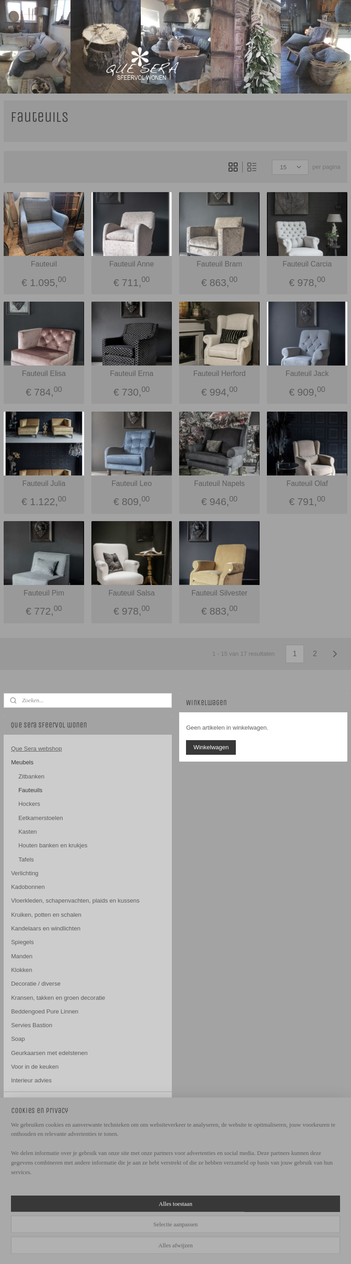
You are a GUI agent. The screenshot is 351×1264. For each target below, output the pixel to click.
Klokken (21, 969)
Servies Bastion (31, 1025)
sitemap (161, 1247)
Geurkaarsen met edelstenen (49, 1053)
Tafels (26, 859)
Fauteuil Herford (219, 374)
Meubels (22, 762)
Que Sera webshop (36, 748)
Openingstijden (31, 1116)
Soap (18, 1038)
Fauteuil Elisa (44, 374)
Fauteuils (30, 790)
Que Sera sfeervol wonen (37, 1164)
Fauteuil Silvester (219, 593)
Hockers (29, 803)
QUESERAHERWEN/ (38, 1194)
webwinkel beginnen (206, 1247)
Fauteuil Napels (219, 483)
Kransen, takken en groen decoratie (58, 997)
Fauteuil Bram (219, 264)
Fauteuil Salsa (131, 593)
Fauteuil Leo (132, 483)
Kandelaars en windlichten (45, 928)
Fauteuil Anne (131, 264)
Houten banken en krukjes (52, 845)
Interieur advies (31, 1080)
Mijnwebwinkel (277, 1247)
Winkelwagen (211, 747)
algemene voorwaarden (42, 1137)
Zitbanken (31, 776)
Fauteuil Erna (131, 374)
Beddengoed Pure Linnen (44, 1011)
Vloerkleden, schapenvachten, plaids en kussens (75, 900)
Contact (21, 1102)
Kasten (27, 831)
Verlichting (24, 873)
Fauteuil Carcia (307, 264)
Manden (21, 956)
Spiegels (22, 942)
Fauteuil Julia (43, 483)
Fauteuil (44, 264)
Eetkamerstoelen (40, 818)
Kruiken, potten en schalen (46, 914)
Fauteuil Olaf (307, 483)
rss (176, 1247)
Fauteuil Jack (307, 374)
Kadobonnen (28, 886)
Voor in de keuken (34, 1066)
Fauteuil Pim (44, 593)
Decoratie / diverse (35, 983)
